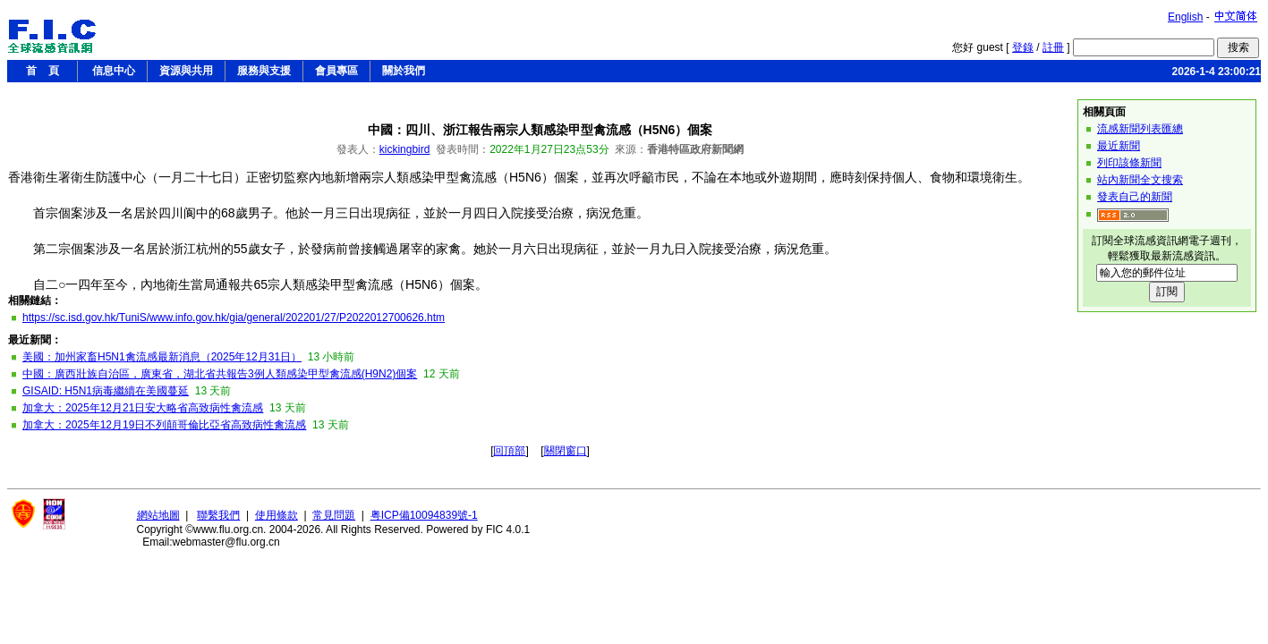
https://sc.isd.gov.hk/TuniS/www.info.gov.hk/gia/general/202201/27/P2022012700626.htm (233, 317)
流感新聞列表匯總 (1140, 129)
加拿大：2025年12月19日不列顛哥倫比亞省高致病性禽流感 (164, 425)
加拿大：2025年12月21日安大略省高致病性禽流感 (142, 408)
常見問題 (333, 515)
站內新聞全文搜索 (1140, 180)
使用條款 (276, 515)
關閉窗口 (565, 451)
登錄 (1023, 47)
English (1185, 17)
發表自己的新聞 (1134, 197)
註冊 (1053, 47)
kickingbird (404, 149)
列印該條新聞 (1129, 163)
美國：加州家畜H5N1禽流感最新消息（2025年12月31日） (162, 357)
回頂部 (509, 451)
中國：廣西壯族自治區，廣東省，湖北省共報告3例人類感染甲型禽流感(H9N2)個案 (219, 374)
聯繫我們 (218, 515)
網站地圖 (158, 515)
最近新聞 (1118, 146)
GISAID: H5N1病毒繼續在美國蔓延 (105, 391)
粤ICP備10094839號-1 (424, 515)
